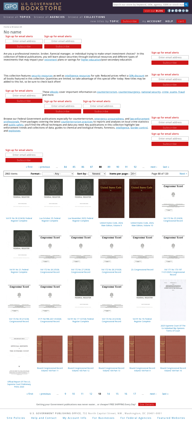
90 (117, 166)
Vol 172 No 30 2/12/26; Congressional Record (19, 320)
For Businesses (103, 417)
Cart (181, 21)
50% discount (136, 75)
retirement (50, 59)
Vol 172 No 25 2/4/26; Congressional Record (173, 219)
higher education (91, 59)
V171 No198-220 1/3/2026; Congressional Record (49, 320)
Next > (183, 173)
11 (82, 393)
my (152, 21)
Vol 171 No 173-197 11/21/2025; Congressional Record (173, 272)
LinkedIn (186, 10)
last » (166, 166)
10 (73, 393)
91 (126, 166)
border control (139, 127)
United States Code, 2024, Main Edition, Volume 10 (142, 224)
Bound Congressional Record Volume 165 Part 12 (80, 369)
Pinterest (183, 10)
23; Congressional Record (142, 269)
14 (108, 393)
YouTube (179, 10)
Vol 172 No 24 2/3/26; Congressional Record (111, 320)
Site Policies (16, 417)
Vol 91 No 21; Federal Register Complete (19, 270)
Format (35, 173)
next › (154, 166)
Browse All (17, 17)
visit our (154, 10)
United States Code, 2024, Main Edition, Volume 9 (111, 224)
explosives (14, 130)
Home (6, 26)
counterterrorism (107, 91)
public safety (16, 124)
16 (125, 393)
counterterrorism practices (77, 121)
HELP (169, 21)
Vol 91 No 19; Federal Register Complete (142, 320)
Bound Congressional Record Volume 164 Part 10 (173, 369)
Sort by (82, 173)
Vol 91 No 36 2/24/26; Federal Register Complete (19, 219)
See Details (147, 404)
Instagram (176, 10)
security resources (42, 75)
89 (109, 166)
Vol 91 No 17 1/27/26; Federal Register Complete (81, 320)
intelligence (122, 127)
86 (82, 166)
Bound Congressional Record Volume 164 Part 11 (50, 369)
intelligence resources (77, 75)
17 (134, 393)
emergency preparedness (109, 118)
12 (90, 393)
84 (65, 166)
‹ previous (44, 166)
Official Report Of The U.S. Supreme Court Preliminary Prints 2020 (19, 384)
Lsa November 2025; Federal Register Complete (80, 219)
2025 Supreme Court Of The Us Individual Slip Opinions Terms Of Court (173, 328)
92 (135, 166)
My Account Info (75, 417)
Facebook (169, 10)
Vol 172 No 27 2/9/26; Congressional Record (80, 270)
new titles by (116, 21)
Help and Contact (44, 417)
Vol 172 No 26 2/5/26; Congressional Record (49, 270)
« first (29, 166)
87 (91, 166)
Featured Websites (171, 417)
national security (151, 91)
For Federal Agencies (135, 417)
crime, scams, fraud (173, 91)
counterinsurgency (129, 91)
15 (117, 393)
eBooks (54, 91)
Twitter (172, 10)
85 (74, 166)
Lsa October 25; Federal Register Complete (49, 219)
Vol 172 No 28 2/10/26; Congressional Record (111, 270)
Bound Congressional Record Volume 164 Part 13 (111, 369)
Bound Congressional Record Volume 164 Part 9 (142, 369)
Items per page (118, 173)
